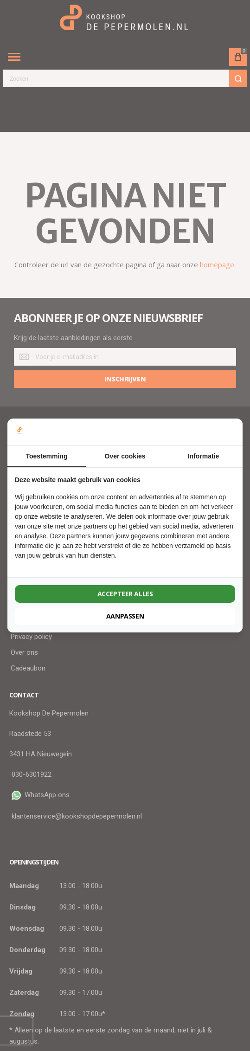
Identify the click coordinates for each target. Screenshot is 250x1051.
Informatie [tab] (203, 456)
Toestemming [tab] (47, 456)
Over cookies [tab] (125, 456)
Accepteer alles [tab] (125, 593)
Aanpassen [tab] (125, 616)
